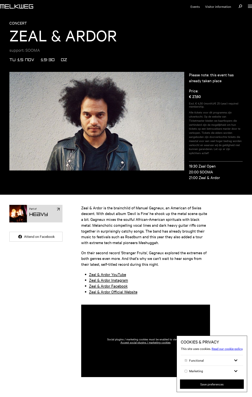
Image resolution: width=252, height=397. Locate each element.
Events (195, 6)
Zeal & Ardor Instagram (108, 279)
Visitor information (218, 6)
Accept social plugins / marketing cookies (145, 342)
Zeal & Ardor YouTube (107, 274)
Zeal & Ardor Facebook (108, 285)
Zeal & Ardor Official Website (113, 291)
